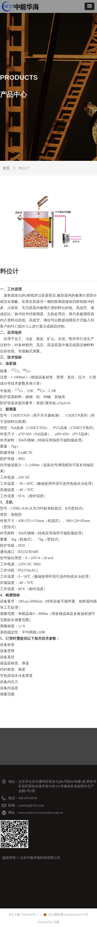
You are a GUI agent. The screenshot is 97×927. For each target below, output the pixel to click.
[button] (89, 6)
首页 (6, 168)
